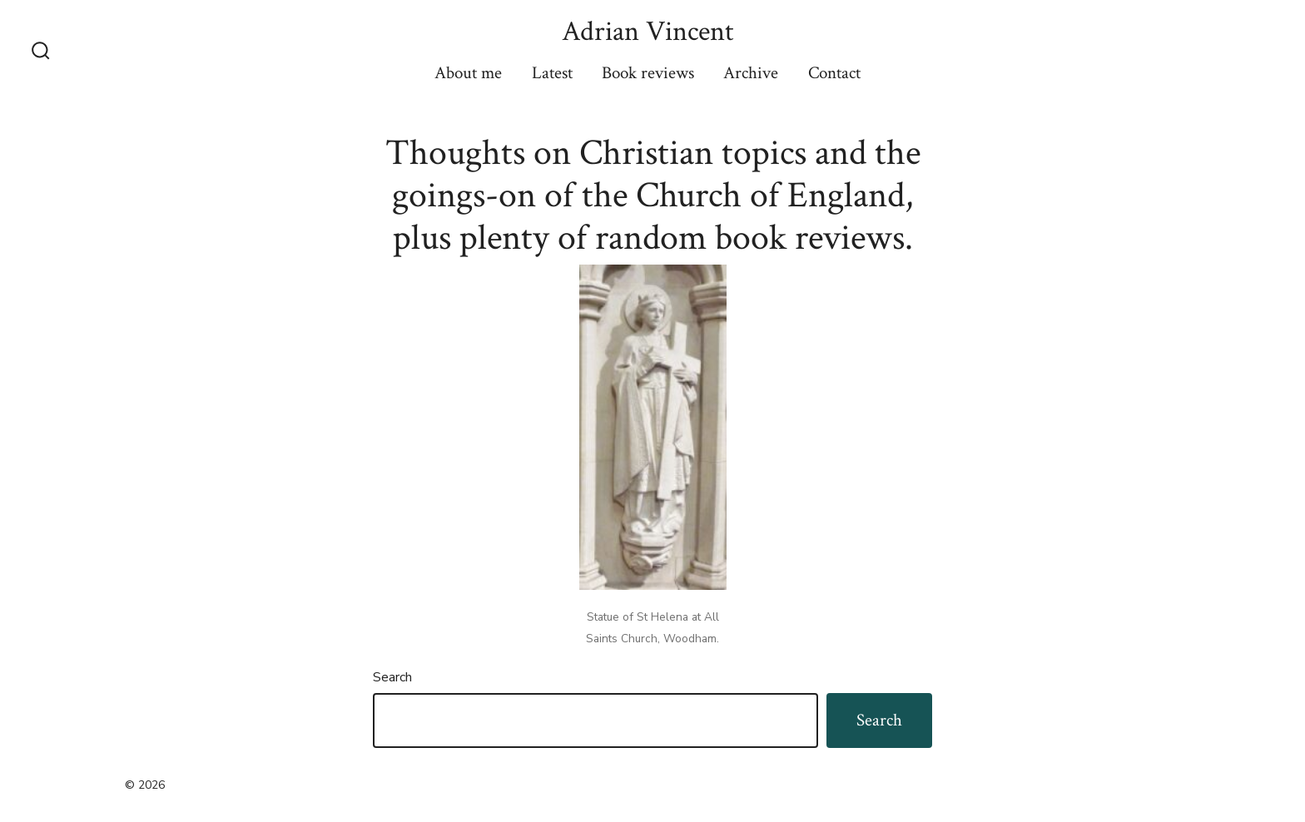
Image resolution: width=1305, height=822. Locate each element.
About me (468, 73)
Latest (552, 73)
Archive (750, 73)
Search (392, 677)
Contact (834, 73)
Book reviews (648, 73)
